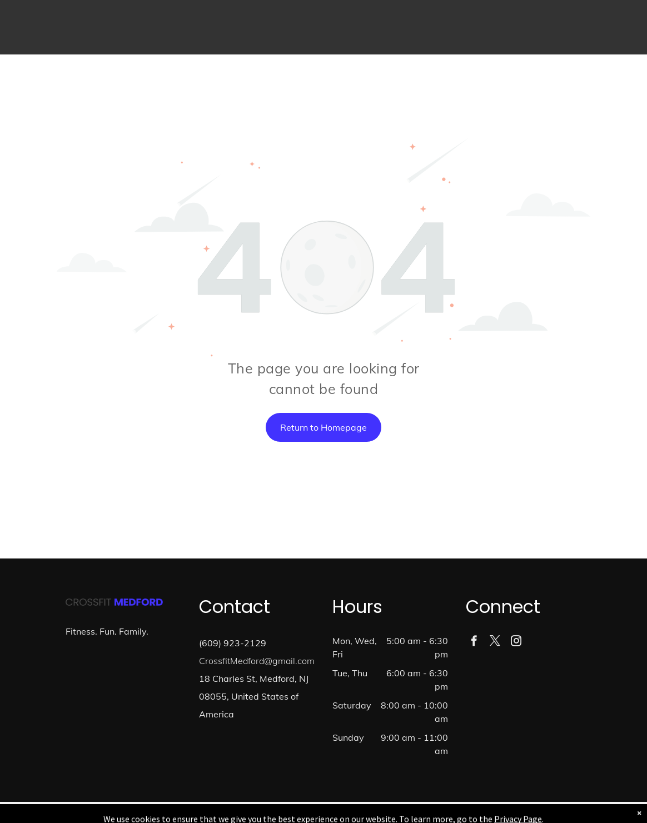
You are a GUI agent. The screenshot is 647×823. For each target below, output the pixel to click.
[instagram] (516, 642)
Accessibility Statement (346, 812)
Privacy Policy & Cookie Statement (254, 812)
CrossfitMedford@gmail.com (257, 660)
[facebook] (474, 642)
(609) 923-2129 (232, 643)
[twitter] (495, 642)
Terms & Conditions (415, 812)
